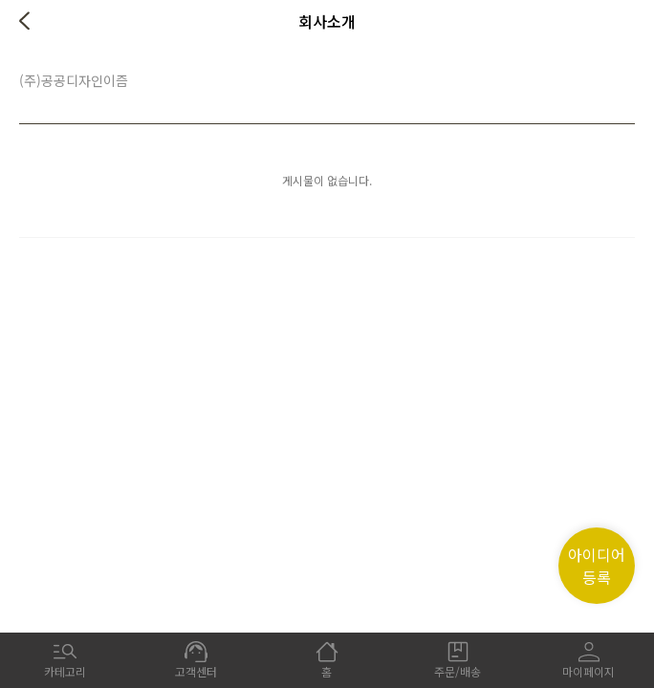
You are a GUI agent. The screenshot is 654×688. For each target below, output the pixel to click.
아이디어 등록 (596, 566)
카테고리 (65, 659)
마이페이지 (588, 659)
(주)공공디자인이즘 (73, 80)
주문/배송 (457, 659)
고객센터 (196, 659)
